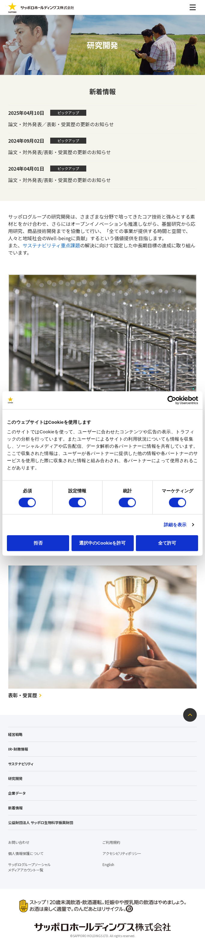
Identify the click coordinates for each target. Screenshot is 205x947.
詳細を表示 (175, 524)
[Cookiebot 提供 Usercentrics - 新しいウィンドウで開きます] (171, 400)
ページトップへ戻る (190, 715)
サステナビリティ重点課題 (51, 245)
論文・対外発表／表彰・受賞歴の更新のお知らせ (61, 124)
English (108, 864)
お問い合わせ (18, 842)
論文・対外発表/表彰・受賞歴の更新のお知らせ (59, 152)
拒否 (38, 542)
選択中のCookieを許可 (102, 542)
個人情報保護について (25, 853)
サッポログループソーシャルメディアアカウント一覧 (29, 867)
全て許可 (167, 542)
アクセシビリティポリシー (121, 853)
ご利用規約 (111, 842)
